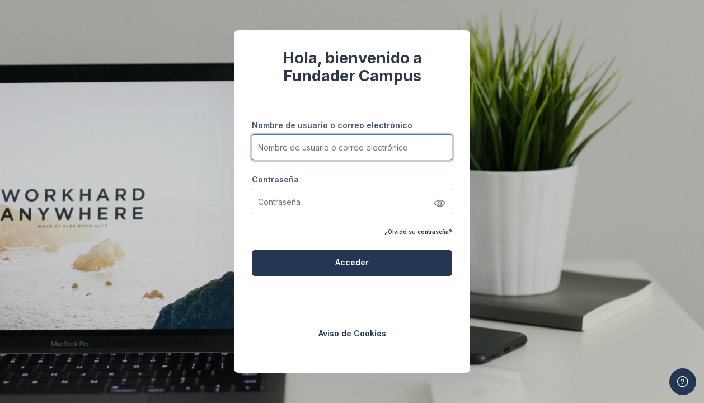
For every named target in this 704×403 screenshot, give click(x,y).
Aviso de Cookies (352, 333)
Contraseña (275, 179)
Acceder (352, 262)
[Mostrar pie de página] (682, 381)
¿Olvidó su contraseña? (418, 231)
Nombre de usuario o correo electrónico (332, 125)
